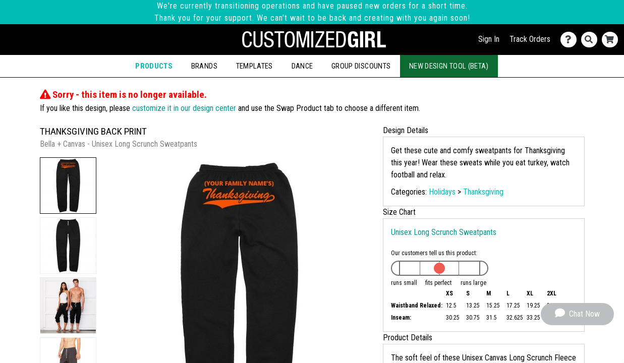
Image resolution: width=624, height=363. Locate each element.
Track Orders (529, 39)
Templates (254, 66)
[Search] (591, 39)
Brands (204, 66)
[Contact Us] (570, 39)
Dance (302, 66)
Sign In (488, 39)
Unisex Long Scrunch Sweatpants (443, 232)
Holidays (442, 192)
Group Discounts (360, 66)
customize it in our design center (184, 108)
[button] (68, 185)
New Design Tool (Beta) (449, 66)
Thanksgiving (483, 192)
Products (154, 66)
